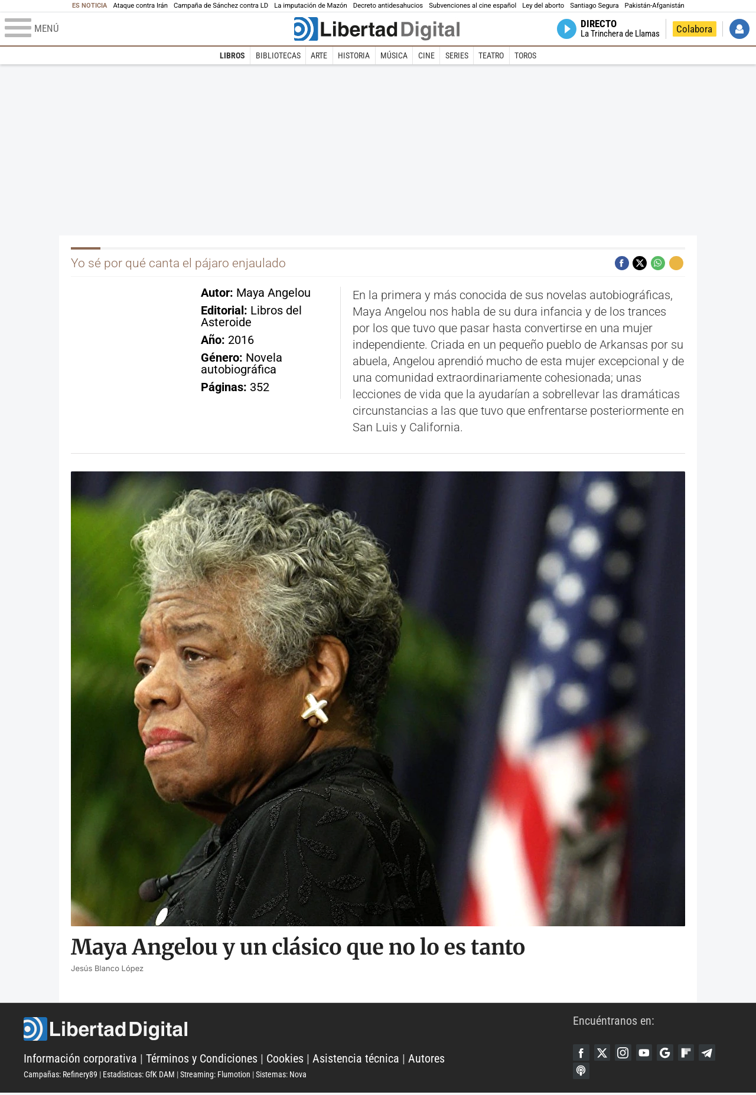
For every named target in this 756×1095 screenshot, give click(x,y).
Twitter (604, 1053)
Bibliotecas (278, 55)
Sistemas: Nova (281, 1075)
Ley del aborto (543, 5)
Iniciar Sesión (739, 29)
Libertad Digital (298, 1030)
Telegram (716, 1053)
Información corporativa (80, 1060)
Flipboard (694, 1053)
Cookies (285, 1060)
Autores (426, 1060)
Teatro (491, 55)
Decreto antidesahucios (388, 5)
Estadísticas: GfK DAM (139, 1075)
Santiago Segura (594, 5)
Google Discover (671, 1053)
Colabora (694, 29)
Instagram (627, 1053)
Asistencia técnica (355, 1060)
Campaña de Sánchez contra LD (221, 5)
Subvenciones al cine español (472, 5)
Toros (525, 55)
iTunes (582, 1072)
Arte (319, 55)
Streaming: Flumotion (215, 1075)
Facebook (582, 1053)
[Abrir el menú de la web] (148, 29)
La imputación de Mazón (310, 5)
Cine (426, 55)
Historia (354, 55)
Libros (232, 55)
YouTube (649, 1053)
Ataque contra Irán (140, 5)
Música (394, 55)
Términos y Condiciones (202, 1060)
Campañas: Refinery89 (60, 1075)
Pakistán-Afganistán (655, 5)
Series (456, 55)
